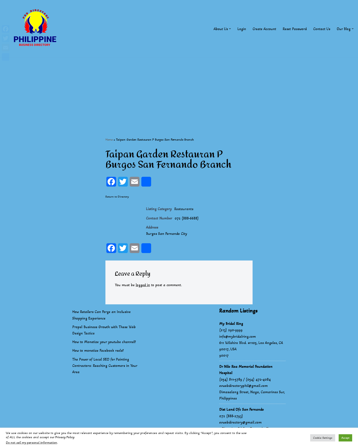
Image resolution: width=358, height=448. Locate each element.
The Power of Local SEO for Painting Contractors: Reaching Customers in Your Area (104, 365)
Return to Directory (117, 196)
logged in (143, 285)
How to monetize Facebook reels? (98, 350)
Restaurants (183, 209)
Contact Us (321, 29)
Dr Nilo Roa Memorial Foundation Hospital (245, 369)
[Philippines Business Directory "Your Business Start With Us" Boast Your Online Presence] (36, 28)
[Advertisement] (179, 90)
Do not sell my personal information (31, 443)
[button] (230, 29)
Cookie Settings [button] (322, 438)
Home (109, 140)
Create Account (264, 29)
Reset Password (295, 29)
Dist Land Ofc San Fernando (241, 409)
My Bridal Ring (231, 323)
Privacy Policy (64, 437)
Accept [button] (345, 438)
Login (241, 29)
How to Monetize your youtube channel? (104, 342)
